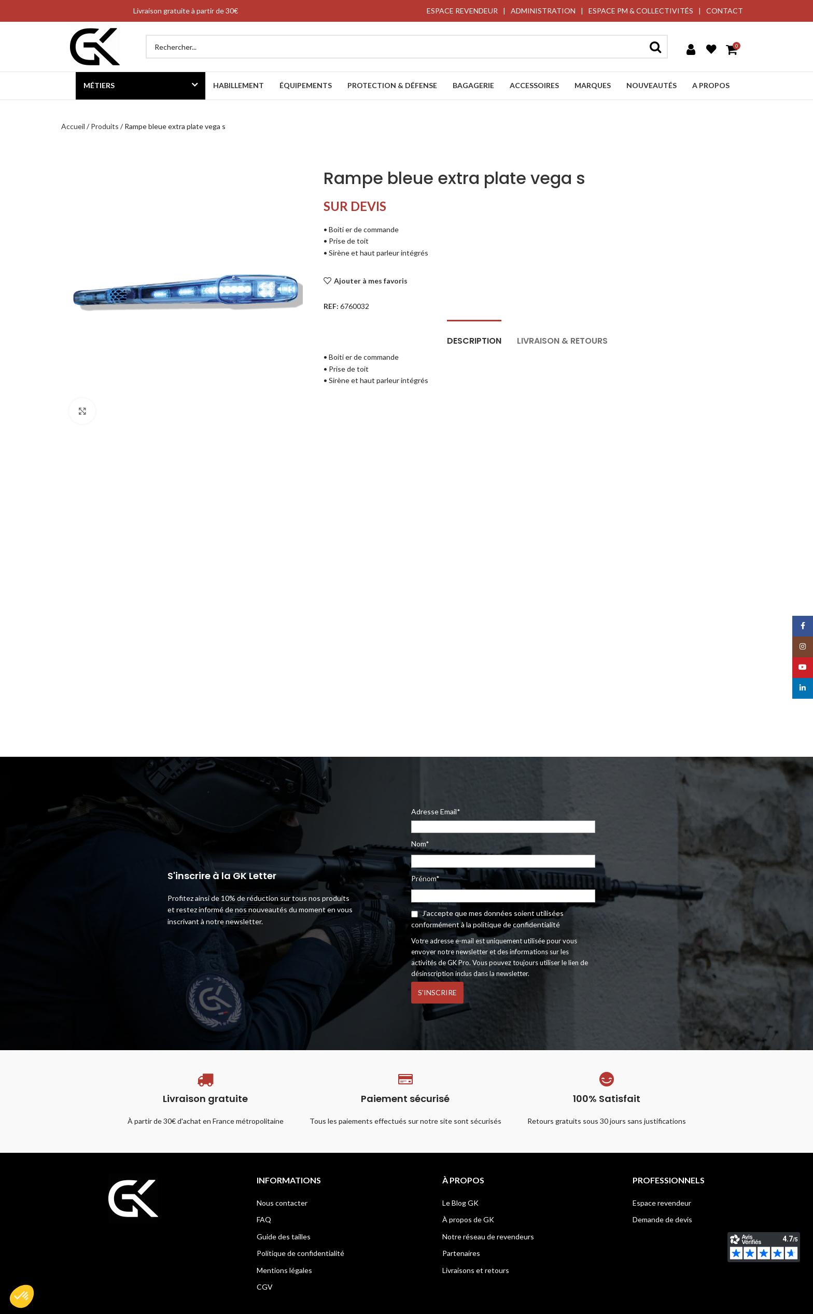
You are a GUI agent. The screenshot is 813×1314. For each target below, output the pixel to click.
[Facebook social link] (802, 626)
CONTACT (724, 10)
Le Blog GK (460, 1202)
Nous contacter (282, 1202)
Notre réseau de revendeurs (488, 1236)
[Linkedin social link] (802, 688)
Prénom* (425, 878)
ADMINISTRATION (543, 10)
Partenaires (461, 1253)
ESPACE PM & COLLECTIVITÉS (640, 10)
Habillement (238, 85)
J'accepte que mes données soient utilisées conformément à (487, 919)
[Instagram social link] (802, 647)
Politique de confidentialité (300, 1253)
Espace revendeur (662, 1202)
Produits (105, 126)
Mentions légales (284, 1270)
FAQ (264, 1219)
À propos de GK (468, 1219)
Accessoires (534, 85)
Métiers (99, 85)
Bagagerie (473, 85)
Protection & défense (392, 85)
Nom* (420, 843)
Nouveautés (651, 85)
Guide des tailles (284, 1236)
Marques (592, 85)
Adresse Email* (503, 820)
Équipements (305, 85)
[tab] (474, 335)
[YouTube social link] (802, 667)
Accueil (73, 126)
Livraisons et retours (475, 1270)
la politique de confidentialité (513, 924)
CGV (265, 1286)
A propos (711, 85)
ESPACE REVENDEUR (462, 10)
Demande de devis (662, 1219)
